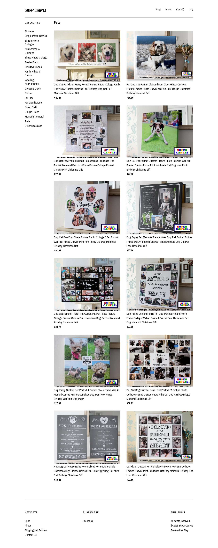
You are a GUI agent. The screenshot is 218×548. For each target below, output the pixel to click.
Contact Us (31, 535)
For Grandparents (33, 102)
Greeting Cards (33, 88)
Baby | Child (31, 107)
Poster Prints (31, 62)
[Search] (192, 10)
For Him (29, 98)
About (168, 9)
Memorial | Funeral (34, 116)
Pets (27, 121)
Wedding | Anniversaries (32, 82)
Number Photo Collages (32, 51)
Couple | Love (32, 112)
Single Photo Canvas (36, 36)
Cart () (180, 9)
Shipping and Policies (36, 530)
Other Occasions (33, 126)
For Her (28, 93)
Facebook (88, 521)
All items (29, 31)
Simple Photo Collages (32, 42)
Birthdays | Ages (33, 67)
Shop (158, 9)
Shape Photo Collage (36, 57)
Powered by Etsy (179, 530)
